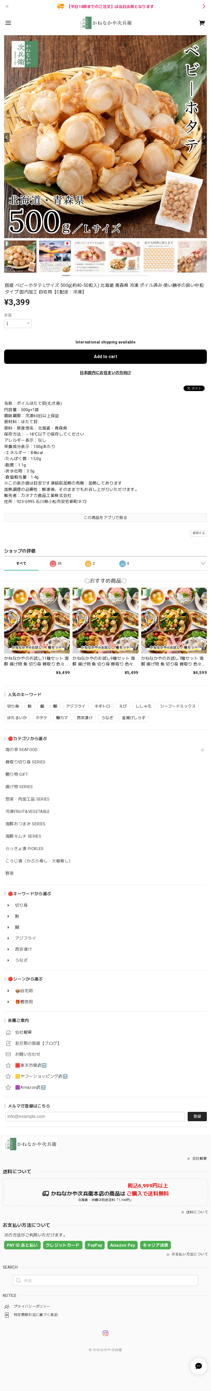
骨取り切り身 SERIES (25, 762)
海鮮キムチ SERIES (23, 836)
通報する (199, 533)
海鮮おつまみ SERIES (25, 824)
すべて (21, 563)
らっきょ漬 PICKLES (24, 848)
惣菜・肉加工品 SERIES (27, 799)
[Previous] (7, 137)
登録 (197, 1116)
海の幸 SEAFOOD (21, 749)
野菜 (9, 873)
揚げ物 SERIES (19, 787)
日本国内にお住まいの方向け (105, 372)
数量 (8, 315)
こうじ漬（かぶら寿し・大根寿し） (39, 861)
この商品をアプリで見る (105, 517)
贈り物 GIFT (16, 774)
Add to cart (105, 356)
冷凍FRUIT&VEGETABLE (27, 811)
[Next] (204, 137)
